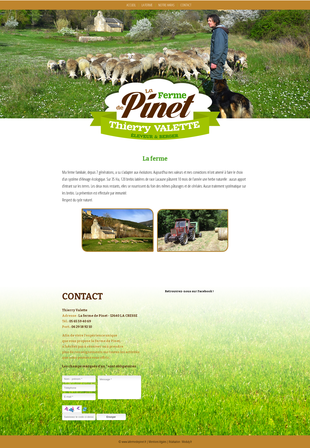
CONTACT (185, 5)
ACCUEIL (131, 5)
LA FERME (147, 5)
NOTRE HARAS (166, 5)
